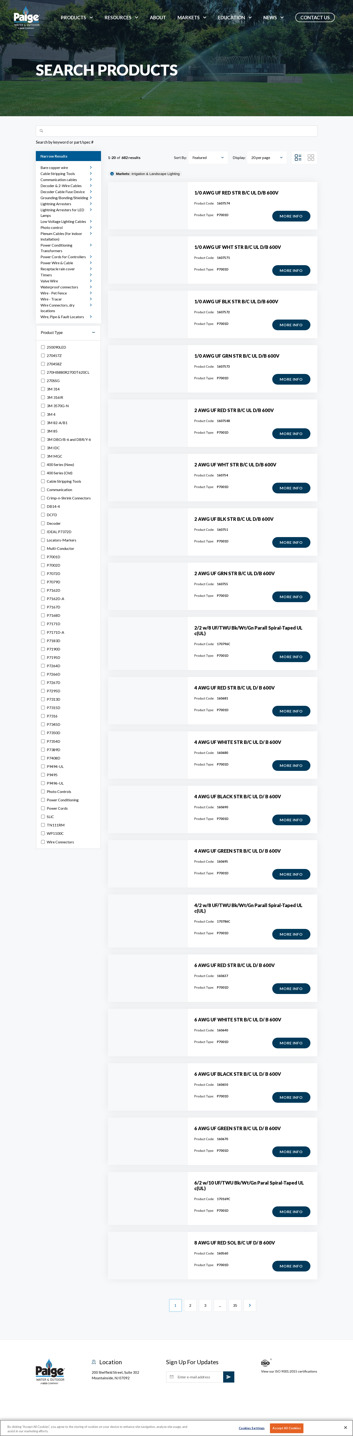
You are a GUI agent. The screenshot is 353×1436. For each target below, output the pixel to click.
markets (189, 17)
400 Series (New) (57, 464)
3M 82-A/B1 (54, 422)
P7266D (50, 674)
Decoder (51, 523)
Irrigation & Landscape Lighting (148, 174)
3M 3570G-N (55, 405)
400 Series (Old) (56, 473)
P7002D (50, 565)
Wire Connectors (57, 842)
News (270, 17)
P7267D (50, 682)
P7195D (50, 657)
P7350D (50, 732)
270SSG (50, 380)
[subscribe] (228, 1377)
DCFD (49, 514)
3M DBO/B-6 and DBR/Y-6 (66, 439)
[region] (176, 1428)
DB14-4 (50, 506)
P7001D (50, 557)
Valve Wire (49, 281)
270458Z (51, 364)
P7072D (50, 573)
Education (231, 17)
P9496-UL (52, 783)
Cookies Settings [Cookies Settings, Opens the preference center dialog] (252, 1428)
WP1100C (52, 833)
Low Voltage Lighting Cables (63, 221)
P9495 (49, 774)
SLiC (47, 816)
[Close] (345, 1428)
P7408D (50, 758)
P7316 (49, 716)
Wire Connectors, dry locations (57, 308)
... (220, 1305)
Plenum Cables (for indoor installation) (61, 236)
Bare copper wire (54, 167)
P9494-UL (52, 766)
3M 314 (50, 389)
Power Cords (54, 808)
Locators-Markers (58, 540)
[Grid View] (310, 157)
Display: (239, 157)
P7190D (50, 649)
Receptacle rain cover (57, 269)
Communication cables (58, 179)
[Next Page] (250, 1305)
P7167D (50, 607)
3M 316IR (52, 397)
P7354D (50, 741)
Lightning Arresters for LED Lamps (62, 213)
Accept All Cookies (286, 1428)
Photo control (51, 227)
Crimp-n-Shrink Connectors (66, 498)
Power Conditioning (60, 800)
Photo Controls (56, 791)
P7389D (50, 749)
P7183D (50, 640)
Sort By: (180, 157)
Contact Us (315, 17)
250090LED (53, 347)
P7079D (50, 582)
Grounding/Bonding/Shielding (64, 197)
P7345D (50, 724)
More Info (289, 217)
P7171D (50, 623)
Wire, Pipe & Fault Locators (62, 316)
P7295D (50, 691)
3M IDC (50, 448)
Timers (46, 275)
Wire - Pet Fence (53, 293)
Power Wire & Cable (56, 263)
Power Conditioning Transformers (56, 248)
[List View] (298, 157)
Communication (56, 489)
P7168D (50, 615)
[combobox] (208, 157)
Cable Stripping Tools (57, 173)
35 (235, 1305)
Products (73, 17)
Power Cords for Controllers (63, 256)
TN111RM (53, 825)
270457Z (51, 355)
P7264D (50, 666)
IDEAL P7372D (56, 531)
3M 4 (48, 414)
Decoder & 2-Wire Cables (61, 185)
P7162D (50, 590)
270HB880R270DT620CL (65, 372)
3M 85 (49, 431)
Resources (117, 17)
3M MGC (51, 456)
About (158, 17)
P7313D (50, 699)
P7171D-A (52, 632)
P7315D (50, 707)
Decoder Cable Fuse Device (62, 191)
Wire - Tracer (51, 299)
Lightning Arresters (55, 203)
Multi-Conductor (57, 548)
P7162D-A (52, 598)
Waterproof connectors (59, 287)
